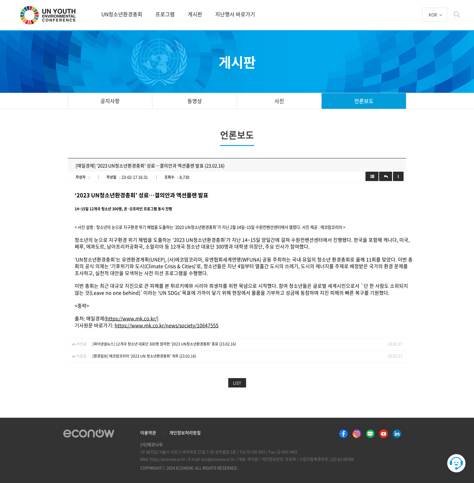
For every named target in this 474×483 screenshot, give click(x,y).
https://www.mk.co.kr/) (132, 318)
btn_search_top (457, 14)
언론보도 (364, 101)
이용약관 (148, 433)
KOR (433, 15)
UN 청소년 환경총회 (50, 15)
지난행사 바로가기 (235, 14)
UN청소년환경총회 (121, 14)
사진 (279, 101)
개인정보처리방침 (185, 433)
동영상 (194, 101)
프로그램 (165, 14)
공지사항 (110, 101)
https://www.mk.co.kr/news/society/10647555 (167, 325)
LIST (237, 383)
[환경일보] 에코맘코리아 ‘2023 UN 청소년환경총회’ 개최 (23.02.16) (144, 356)
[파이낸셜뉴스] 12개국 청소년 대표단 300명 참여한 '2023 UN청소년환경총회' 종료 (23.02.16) (164, 344)
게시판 (195, 14)
